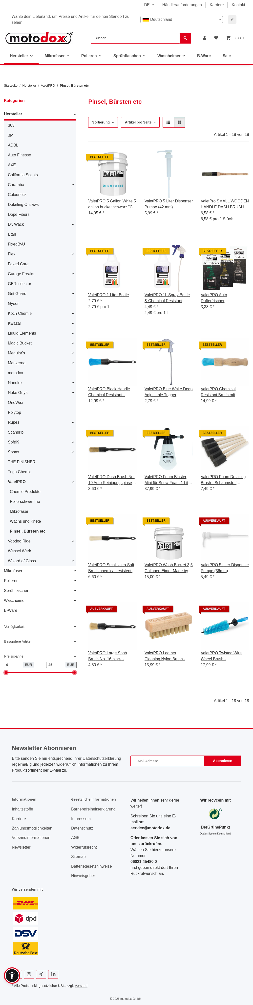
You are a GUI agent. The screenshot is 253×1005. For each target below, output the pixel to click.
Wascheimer (15, 600)
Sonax (13, 452)
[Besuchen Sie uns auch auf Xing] (41, 974)
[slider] (5, 672)
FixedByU (16, 244)
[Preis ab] (13, 665)
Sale (227, 56)
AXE (12, 165)
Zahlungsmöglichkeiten (32, 828)
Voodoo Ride (19, 541)
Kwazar (14, 323)
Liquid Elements (22, 333)
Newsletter (21, 847)
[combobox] (181, 19)
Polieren (11, 581)
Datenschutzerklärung (102, 758)
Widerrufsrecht (84, 847)
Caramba (16, 185)
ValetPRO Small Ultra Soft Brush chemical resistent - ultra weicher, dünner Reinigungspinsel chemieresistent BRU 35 (111, 568)
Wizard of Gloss (22, 561)
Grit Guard (17, 294)
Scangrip (15, 432)
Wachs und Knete (25, 521)
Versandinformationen (31, 837)
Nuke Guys (17, 393)
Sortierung (101, 122)
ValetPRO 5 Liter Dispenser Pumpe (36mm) (225, 568)
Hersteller (13, 114)
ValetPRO (17, 482)
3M (10, 135)
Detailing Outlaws (23, 204)
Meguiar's (16, 353)
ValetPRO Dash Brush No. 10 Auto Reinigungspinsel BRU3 (111, 480)
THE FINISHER (21, 462)
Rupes (13, 422)
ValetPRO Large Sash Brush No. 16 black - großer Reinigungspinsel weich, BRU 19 (109, 656)
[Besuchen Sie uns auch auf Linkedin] (53, 974)
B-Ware (10, 610)
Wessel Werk (19, 551)
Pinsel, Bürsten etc (27, 531)
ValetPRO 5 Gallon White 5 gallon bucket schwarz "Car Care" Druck (112, 204)
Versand (81, 986)
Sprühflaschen (16, 590)
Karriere (217, 5)
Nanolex (15, 383)
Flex (11, 254)
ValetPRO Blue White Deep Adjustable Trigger (168, 392)
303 (11, 125)
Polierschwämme (25, 501)
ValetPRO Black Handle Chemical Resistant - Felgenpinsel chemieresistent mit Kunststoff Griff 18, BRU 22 (112, 392)
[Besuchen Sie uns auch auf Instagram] (29, 974)
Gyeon (14, 303)
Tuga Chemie (19, 472)
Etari (12, 234)
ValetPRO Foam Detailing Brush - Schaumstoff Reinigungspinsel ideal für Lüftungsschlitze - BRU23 (223, 480)
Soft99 (13, 442)
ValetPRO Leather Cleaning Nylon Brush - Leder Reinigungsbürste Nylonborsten (166, 656)
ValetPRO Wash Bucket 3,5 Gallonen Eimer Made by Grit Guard (169, 568)
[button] (204, 38)
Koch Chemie (20, 313)
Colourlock (17, 195)
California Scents (23, 175)
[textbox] (182, 19)
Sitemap (78, 857)
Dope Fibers (18, 214)
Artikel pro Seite (138, 122)
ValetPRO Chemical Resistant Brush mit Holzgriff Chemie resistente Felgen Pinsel (224, 392)
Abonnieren (222, 761)
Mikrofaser (19, 511)
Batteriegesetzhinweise (91, 866)
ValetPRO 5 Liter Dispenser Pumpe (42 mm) (169, 204)
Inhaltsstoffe (22, 809)
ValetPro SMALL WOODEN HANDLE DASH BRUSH (225, 204)
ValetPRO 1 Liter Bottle (108, 295)
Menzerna (16, 363)
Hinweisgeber (83, 876)
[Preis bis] (55, 665)
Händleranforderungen (182, 5)
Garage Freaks (21, 274)
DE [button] (146, 5)
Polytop (14, 412)
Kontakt (238, 5)
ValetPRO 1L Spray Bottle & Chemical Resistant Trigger (167, 298)
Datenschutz (82, 828)
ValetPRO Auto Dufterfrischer (214, 298)
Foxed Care (18, 264)
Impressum (81, 819)
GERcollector (19, 284)
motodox (15, 373)
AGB (75, 837)
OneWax (15, 402)
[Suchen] (135, 38)
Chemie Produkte (25, 492)
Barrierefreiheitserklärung (93, 809)
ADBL (13, 145)
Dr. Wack (16, 224)
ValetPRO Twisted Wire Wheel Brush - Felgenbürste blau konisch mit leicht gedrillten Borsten (224, 656)
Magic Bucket (20, 343)
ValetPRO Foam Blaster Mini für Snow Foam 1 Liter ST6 (168, 480)
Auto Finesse (19, 155)
